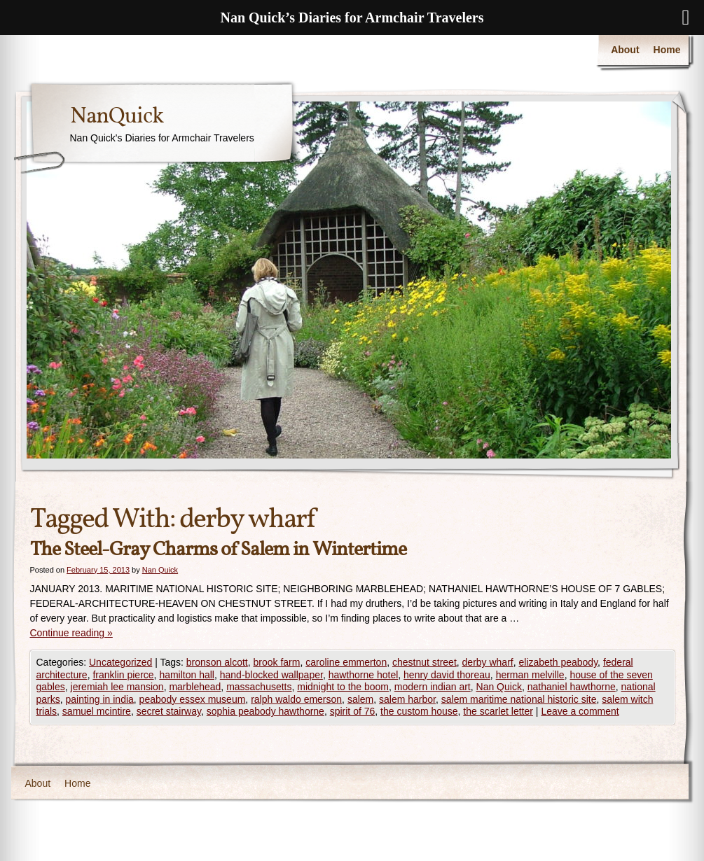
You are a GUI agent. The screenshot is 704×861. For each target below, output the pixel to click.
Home (667, 49)
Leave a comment (580, 711)
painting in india (100, 699)
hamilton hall (186, 674)
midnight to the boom (343, 686)
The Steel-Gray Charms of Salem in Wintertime (218, 550)
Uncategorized (120, 662)
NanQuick (116, 117)
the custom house (419, 711)
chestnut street (424, 662)
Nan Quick (160, 570)
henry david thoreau (446, 674)
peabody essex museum (192, 699)
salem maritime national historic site (519, 699)
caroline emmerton (346, 662)
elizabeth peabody (558, 662)
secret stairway (169, 711)
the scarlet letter (498, 711)
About (625, 49)
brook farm (277, 662)
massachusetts (258, 686)
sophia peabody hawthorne (265, 711)
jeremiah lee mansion (117, 686)
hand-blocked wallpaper (271, 674)
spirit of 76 (352, 711)
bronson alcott (217, 662)
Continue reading (71, 632)
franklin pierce (122, 674)
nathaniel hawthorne (571, 686)
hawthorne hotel (364, 674)
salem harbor (407, 699)
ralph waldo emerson (296, 699)
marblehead (195, 686)
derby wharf (487, 662)
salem (360, 699)
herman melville (530, 674)
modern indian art (432, 686)
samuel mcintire (96, 711)
